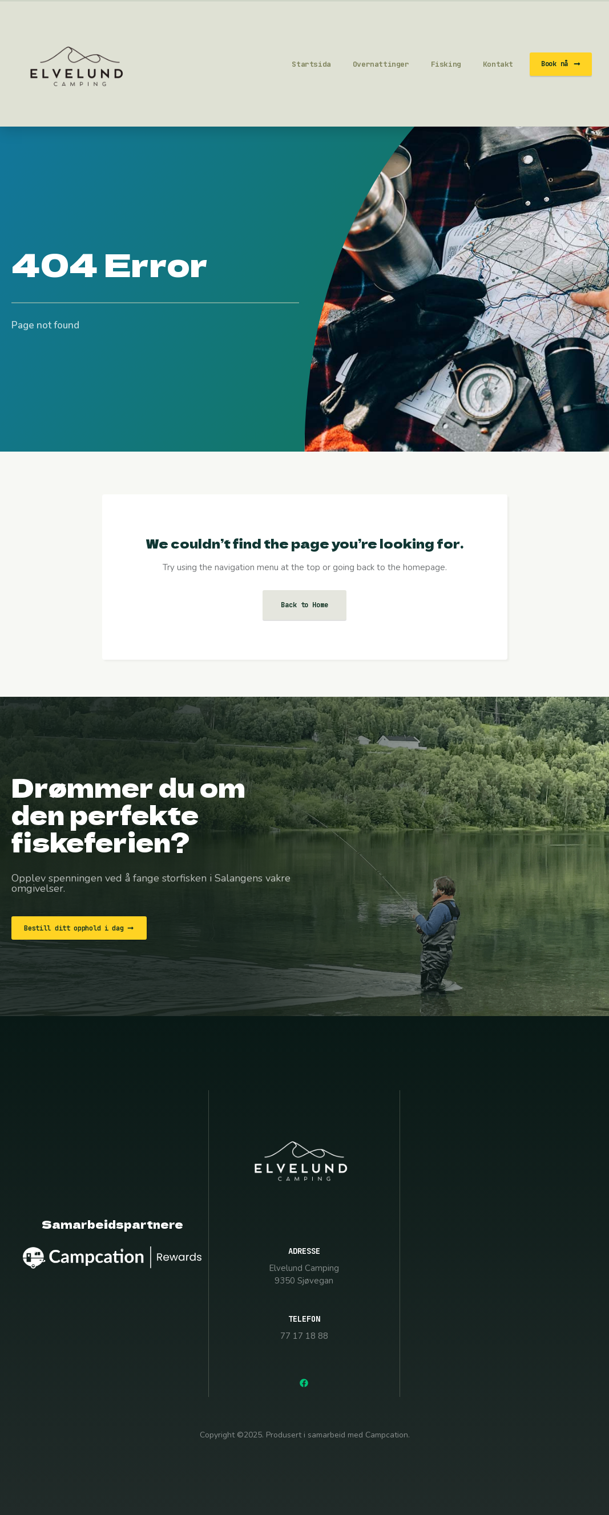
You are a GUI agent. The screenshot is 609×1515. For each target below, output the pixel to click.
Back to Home (304, 605)
